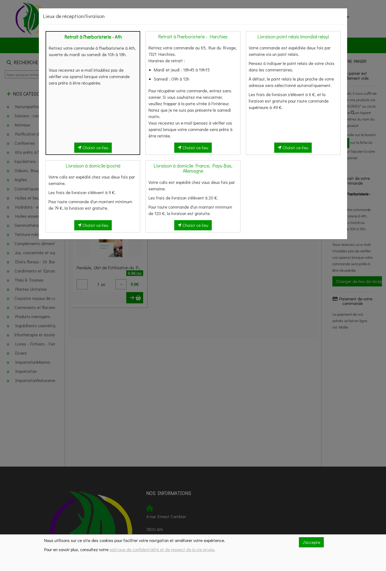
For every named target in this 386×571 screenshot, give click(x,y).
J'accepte (311, 542)
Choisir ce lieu (93, 147)
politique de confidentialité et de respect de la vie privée (162, 549)
